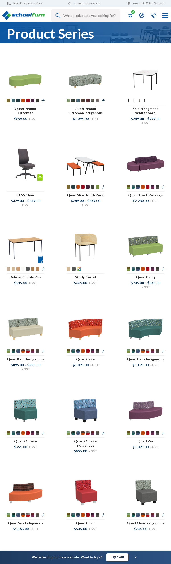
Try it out (117, 557)
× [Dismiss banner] (135, 557)
